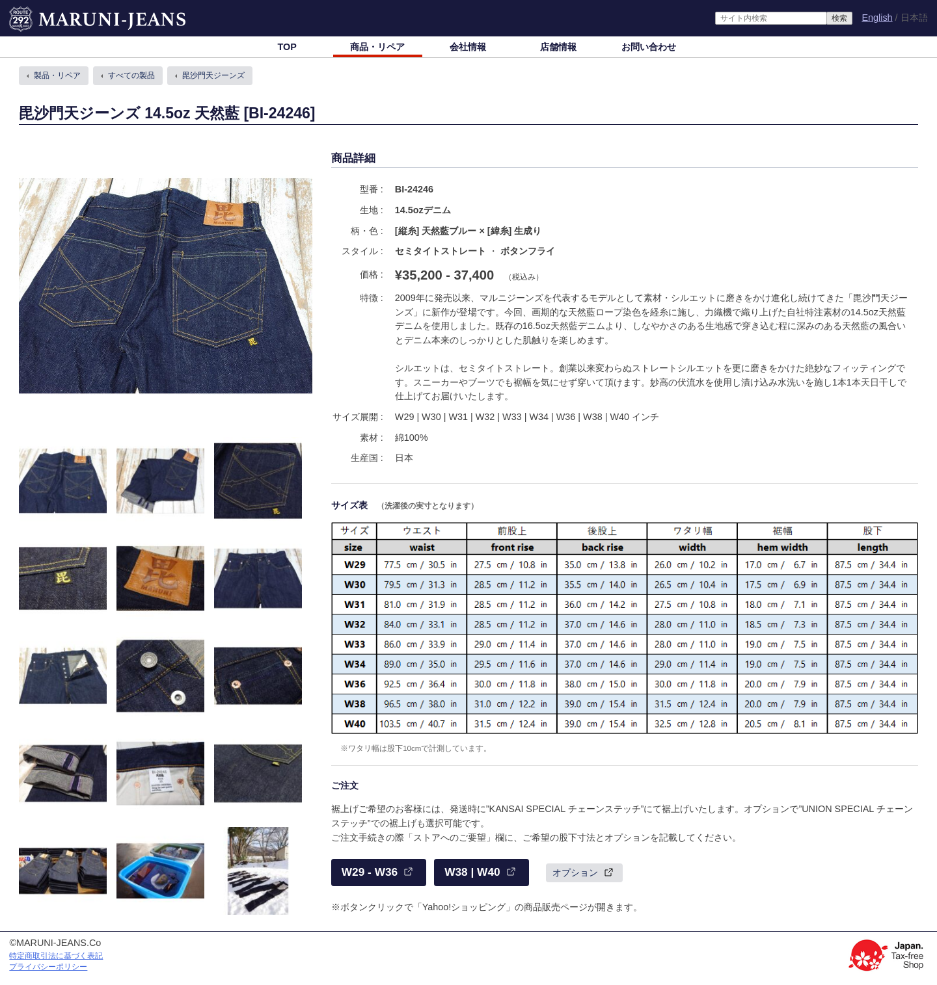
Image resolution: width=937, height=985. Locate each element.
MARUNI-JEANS (44, 13)
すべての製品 (131, 75)
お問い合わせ (648, 47)
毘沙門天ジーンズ (213, 75)
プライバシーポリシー (48, 967)
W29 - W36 (370, 871)
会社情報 (468, 47)
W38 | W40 (472, 871)
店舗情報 (558, 47)
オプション (575, 872)
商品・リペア (377, 47)
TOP (286, 47)
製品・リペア (57, 75)
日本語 (914, 18)
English (877, 17)
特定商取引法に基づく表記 (56, 956)
